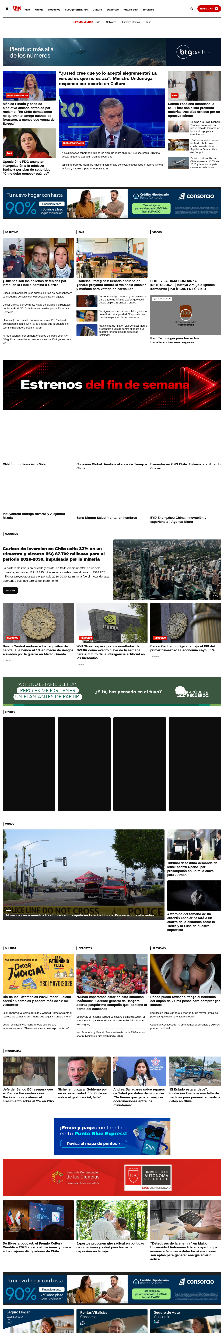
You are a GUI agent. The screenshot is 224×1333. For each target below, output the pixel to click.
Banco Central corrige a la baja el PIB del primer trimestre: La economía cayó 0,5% (182, 648)
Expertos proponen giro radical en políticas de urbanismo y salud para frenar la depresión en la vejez (110, 1247)
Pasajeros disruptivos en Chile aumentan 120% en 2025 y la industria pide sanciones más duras (204, 163)
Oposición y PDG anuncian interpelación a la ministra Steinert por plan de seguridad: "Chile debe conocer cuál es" (27, 167)
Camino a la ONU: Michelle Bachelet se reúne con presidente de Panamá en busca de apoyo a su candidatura (205, 128)
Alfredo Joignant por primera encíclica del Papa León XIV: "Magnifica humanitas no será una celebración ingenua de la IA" (37, 339)
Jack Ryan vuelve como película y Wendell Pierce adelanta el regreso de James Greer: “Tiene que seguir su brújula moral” (37, 1014)
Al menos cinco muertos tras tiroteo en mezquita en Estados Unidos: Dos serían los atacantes (80, 915)
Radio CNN (209, 9)
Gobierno (111, 22)
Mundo (39, 9)
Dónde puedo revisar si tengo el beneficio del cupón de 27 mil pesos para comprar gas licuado (185, 1001)
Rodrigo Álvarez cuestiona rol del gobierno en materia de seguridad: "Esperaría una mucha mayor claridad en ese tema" (123, 314)
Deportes (113, 9)
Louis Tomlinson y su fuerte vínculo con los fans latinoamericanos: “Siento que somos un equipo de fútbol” (36, 1026)
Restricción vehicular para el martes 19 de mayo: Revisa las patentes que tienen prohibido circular (184, 1014)
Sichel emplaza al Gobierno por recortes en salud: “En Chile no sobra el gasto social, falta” (82, 1093)
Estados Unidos (131, 22)
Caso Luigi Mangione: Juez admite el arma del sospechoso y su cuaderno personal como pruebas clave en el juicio (37, 294)
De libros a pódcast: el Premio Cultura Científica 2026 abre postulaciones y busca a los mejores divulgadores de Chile (37, 1247)
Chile (97, 22)
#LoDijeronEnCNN (76, 9)
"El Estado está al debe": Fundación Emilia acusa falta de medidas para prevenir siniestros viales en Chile (194, 1095)
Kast (148, 22)
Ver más (10, 590)
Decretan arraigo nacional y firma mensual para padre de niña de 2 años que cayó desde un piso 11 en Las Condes (123, 299)
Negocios (54, 9)
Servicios (148, 9)
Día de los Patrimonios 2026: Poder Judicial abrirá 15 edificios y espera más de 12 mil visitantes (37, 1001)
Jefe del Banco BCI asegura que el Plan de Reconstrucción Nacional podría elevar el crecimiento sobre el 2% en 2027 (28, 1095)
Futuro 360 (131, 9)
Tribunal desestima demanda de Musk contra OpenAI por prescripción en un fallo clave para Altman (192, 869)
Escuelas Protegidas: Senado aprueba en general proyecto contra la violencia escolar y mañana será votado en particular (111, 285)
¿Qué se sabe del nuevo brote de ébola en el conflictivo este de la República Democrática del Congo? (204, 146)
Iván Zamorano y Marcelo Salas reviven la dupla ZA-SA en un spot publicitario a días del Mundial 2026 (110, 1034)
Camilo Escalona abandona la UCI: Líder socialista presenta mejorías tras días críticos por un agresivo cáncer (194, 110)
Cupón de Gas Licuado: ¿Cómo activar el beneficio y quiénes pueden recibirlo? (185, 1026)
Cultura (97, 9)
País (27, 9)
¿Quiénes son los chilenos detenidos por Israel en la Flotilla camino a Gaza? (34, 283)
